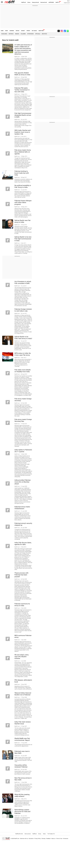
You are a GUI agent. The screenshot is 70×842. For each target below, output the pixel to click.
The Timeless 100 (51, 833)
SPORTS (28, 30)
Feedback (48, 838)
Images (17, 33)
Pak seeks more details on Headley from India (22, 371)
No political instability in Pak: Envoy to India (22, 186)
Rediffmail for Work (19, 833)
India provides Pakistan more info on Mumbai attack (22, 482)
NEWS (6, 30)
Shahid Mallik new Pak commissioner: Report (22, 739)
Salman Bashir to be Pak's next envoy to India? (23, 337)
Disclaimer (31, 838)
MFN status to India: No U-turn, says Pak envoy (22, 354)
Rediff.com (16, 838)
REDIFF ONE (41, 30)
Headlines (4, 33)
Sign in (68, 0)
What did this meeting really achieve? (22, 795)
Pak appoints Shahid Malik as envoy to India (22, 74)
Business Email (44, 2)
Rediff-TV (58, 2)
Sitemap (43, 838)
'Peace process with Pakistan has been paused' (21, 575)
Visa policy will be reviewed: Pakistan (20, 766)
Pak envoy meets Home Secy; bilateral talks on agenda (22, 152)
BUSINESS (12, 30)
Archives (44, 33)
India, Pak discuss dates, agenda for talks (22, 543)
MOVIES (17, 30)
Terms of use (59, 838)
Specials (37, 33)
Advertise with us (24, 838)
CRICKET (23, 30)
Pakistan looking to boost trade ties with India (21, 173)
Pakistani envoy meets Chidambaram (22, 507)
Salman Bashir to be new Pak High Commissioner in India (22, 239)
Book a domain (28, 833)
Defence (11, 33)
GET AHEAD (34, 30)
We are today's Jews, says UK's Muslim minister (21, 656)
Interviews (30, 33)
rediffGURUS (51, 2)
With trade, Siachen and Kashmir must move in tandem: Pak (22, 132)
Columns (23, 33)
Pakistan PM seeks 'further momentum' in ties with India (22, 90)
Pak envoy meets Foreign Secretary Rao (23, 420)
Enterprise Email (35, 2)
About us (53, 838)
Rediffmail (23, 2)
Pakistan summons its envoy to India (22, 604)
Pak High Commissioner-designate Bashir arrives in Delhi (23, 115)
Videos (44, 833)
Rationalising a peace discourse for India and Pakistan (22, 811)
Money (29, 2)
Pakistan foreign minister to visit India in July (23, 310)
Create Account (67, 2)
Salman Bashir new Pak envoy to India (22, 221)
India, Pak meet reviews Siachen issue (22, 723)
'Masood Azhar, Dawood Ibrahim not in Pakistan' (22, 694)
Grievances (65, 838)
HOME (2, 30)
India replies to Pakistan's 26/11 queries (23, 450)
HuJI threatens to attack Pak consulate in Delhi (22, 282)
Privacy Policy (37, 838)
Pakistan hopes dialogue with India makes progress (22, 202)
